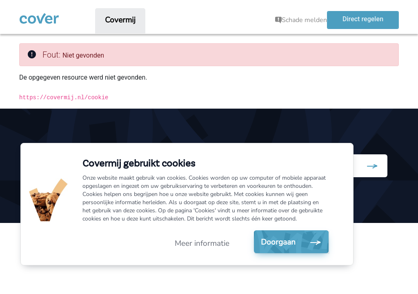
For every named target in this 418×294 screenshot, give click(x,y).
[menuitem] (120, 20)
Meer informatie (202, 243)
